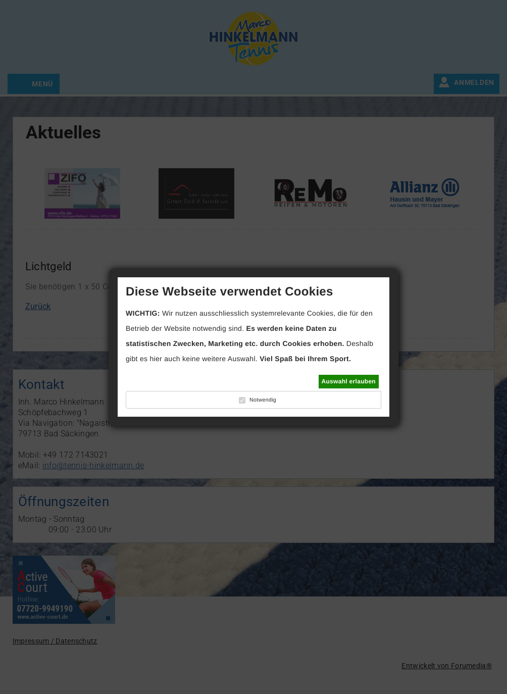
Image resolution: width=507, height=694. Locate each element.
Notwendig (262, 400)
